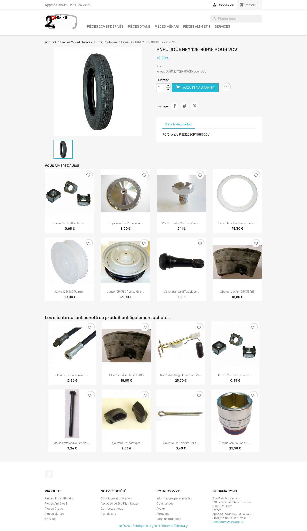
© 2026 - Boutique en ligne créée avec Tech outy (153, 526)
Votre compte (169, 491)
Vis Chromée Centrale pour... (181, 223)
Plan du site (108, 514)
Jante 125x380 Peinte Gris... (125, 291)
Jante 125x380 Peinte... (69, 291)
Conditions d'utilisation (116, 498)
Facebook (49, 474)
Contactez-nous (112, 508)
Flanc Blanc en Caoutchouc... (237, 223)
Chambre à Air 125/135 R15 (237, 291)
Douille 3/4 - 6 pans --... (235, 443)
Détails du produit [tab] (178, 124)
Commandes (165, 503)
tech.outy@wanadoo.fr (228, 522)
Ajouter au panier (195, 87)
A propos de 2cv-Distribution (120, 503)
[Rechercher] (236, 19)
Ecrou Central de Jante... (70, 223)
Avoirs (161, 508)
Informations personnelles (174, 498)
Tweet (184, 106)
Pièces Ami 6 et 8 (196, 26)
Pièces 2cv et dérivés (105, 26)
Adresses (163, 514)
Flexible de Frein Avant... (72, 375)
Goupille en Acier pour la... (180, 443)
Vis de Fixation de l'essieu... (72, 443)
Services (222, 26)
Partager (174, 106)
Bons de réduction (169, 519)
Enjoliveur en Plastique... (126, 443)
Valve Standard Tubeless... (181, 291)
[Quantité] (161, 87)
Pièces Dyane (139, 26)
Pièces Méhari (167, 26)
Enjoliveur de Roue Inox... (126, 223)
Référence (170, 134)
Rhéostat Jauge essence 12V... (180, 375)
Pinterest (194, 106)
